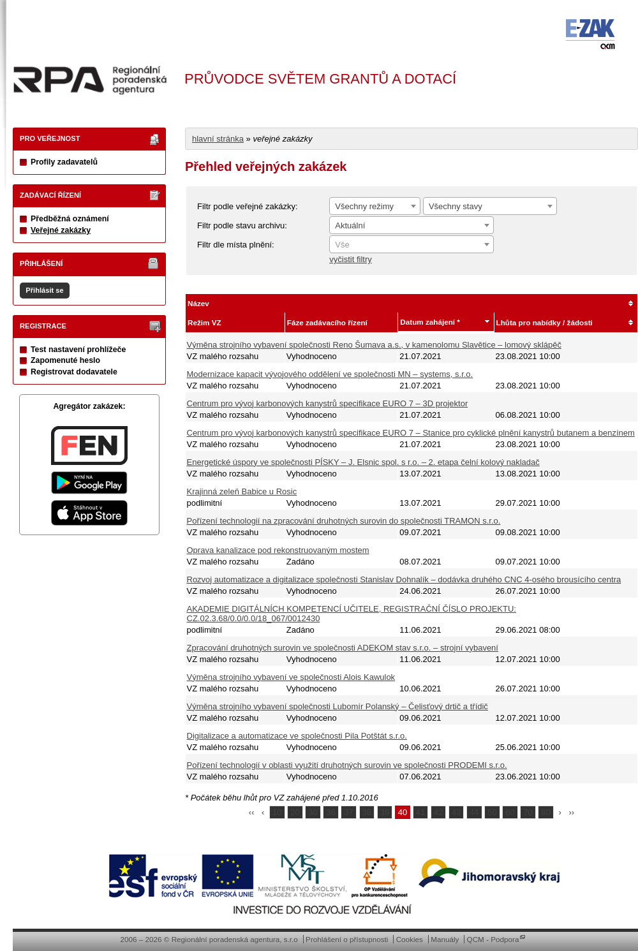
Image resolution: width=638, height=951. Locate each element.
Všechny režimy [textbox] (364, 206)
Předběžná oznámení (70, 218)
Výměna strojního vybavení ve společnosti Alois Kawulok (291, 677)
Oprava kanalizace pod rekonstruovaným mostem (278, 550)
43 (456, 812)
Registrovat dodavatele (74, 371)
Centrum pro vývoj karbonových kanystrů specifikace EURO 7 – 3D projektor (327, 403)
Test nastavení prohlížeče (78, 349)
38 (366, 812)
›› (572, 812)
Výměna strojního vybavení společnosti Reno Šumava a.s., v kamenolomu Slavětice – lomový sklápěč (374, 345)
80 (545, 812)
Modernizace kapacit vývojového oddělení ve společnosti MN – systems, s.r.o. (330, 374)
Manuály (445, 939)
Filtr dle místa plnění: (235, 244)
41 (420, 812)
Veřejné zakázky (61, 230)
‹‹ (252, 812)
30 (312, 812)
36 (330, 812)
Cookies (409, 939)
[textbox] (411, 245)
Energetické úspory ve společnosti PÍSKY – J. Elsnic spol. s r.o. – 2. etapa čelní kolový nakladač (363, 462)
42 (438, 812)
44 (474, 812)
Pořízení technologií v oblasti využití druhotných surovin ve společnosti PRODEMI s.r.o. (347, 765)
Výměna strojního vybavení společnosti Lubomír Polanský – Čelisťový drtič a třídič (337, 706)
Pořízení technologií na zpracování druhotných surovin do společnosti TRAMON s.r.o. (344, 521)
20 (294, 812)
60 (509, 812)
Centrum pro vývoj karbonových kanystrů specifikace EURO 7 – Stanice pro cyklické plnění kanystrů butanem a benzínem (411, 433)
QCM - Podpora (493, 939)
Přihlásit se (44, 290)
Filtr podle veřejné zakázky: (247, 206)
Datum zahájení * (430, 322)
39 (384, 812)
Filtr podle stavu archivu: (242, 225)
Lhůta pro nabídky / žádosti (544, 322)
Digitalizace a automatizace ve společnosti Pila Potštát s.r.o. (297, 736)
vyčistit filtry (350, 259)
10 (276, 812)
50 (491, 812)
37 (348, 812)
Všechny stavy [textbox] (455, 206)
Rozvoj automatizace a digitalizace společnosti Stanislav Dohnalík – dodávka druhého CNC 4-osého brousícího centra (404, 579)
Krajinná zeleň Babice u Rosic (242, 491)
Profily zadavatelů (64, 162)
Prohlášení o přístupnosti (347, 939)
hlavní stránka (218, 139)
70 (527, 812)
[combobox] (374, 206)
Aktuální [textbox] (350, 225)
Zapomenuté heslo (65, 360)
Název (198, 303)
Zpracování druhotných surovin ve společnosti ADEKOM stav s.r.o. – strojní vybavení (342, 647)
